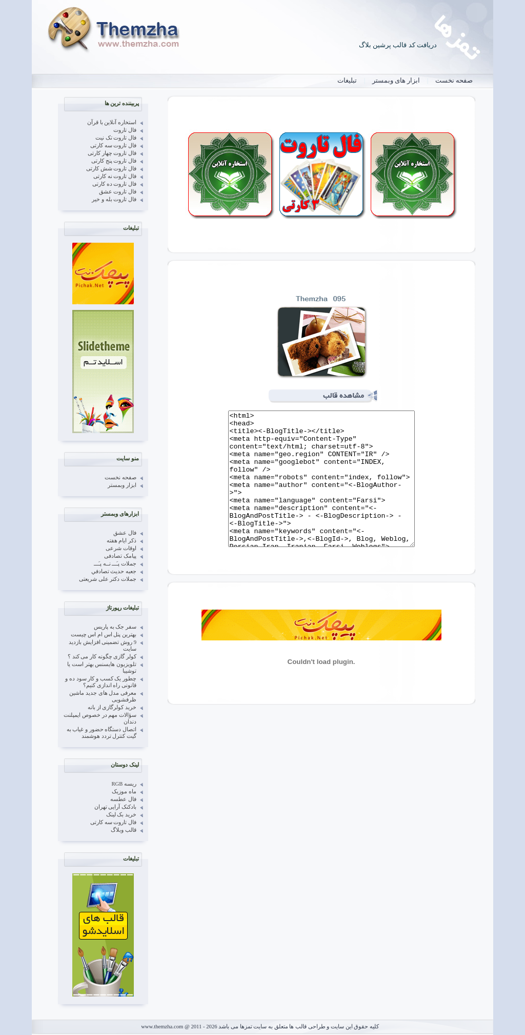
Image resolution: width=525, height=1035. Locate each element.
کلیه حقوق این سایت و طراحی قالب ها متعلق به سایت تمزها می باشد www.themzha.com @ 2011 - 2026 (260, 1026)
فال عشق (124, 533)
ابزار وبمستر (122, 485)
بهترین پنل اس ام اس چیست (103, 634)
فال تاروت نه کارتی (114, 176)
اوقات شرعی (121, 548)
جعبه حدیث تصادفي (113, 571)
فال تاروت (124, 130)
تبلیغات (347, 80)
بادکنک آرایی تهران (115, 807)
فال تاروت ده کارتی (114, 184)
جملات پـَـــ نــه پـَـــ (115, 564)
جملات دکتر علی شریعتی (107, 579)
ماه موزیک (124, 791)
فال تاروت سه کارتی (113, 145)
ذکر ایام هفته (121, 540)
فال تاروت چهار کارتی (112, 153)
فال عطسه (123, 799)
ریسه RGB (124, 784)
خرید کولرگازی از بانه (112, 707)
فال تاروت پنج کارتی (113, 161)
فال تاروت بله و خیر (114, 199)
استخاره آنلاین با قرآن (111, 122)
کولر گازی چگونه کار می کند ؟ (102, 656)
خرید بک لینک (121, 814)
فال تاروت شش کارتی (111, 168)
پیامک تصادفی (120, 556)
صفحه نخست (454, 80)
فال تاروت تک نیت (115, 138)
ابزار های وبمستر (396, 80)
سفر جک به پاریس (115, 627)
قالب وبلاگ (123, 830)
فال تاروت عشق (117, 191)
